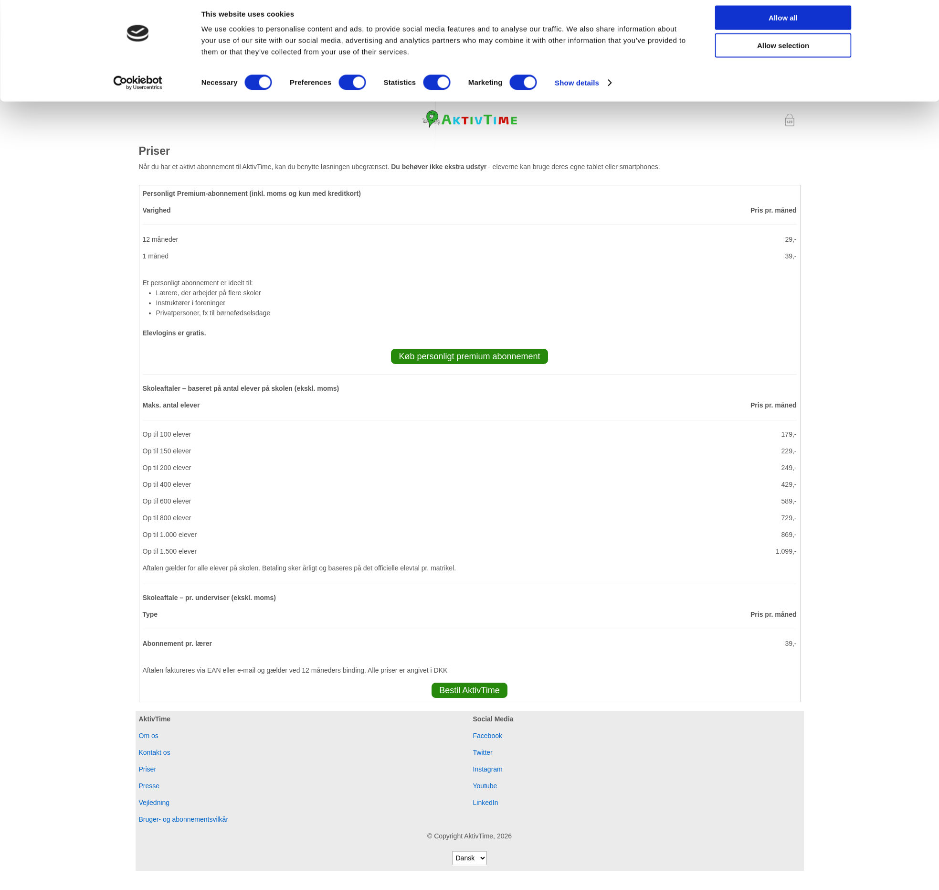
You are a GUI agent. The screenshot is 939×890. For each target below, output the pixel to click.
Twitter (483, 753)
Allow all (783, 24)
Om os (148, 736)
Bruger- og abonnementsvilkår (184, 820)
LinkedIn (485, 803)
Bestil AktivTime (469, 691)
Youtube (485, 787)
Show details (577, 89)
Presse (149, 787)
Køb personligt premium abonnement (469, 357)
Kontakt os (154, 753)
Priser (148, 770)
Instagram (488, 770)
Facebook (487, 736)
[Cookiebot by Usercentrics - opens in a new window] (137, 89)
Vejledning (154, 803)
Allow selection (783, 52)
